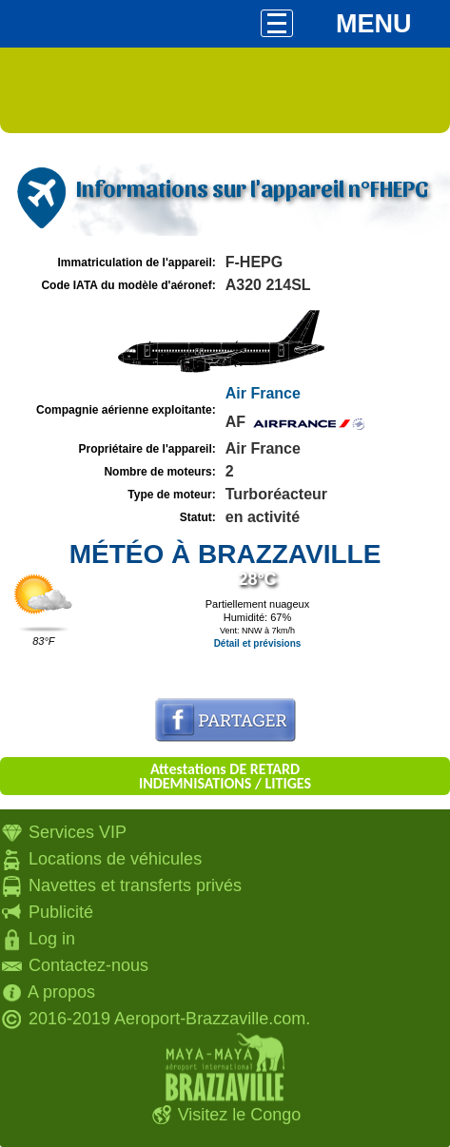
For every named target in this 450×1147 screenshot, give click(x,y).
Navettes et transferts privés (135, 885)
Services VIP (78, 832)
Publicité (61, 912)
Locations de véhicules (115, 858)
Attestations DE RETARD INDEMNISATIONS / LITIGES (225, 776)
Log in (52, 938)
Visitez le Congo (240, 1114)
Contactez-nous (88, 965)
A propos (61, 991)
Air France (263, 393)
